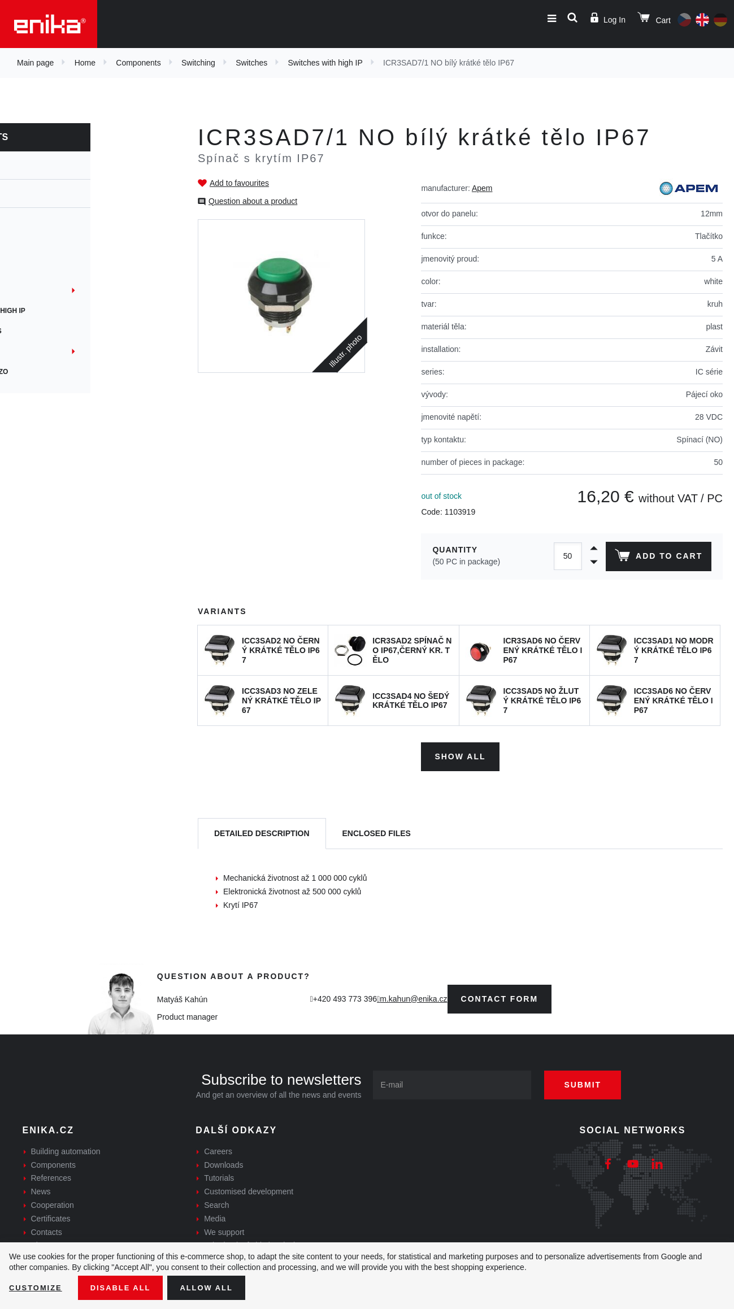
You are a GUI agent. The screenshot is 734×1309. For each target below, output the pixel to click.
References (51, 1175)
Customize (37, 1286)
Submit (591, 1081)
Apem (482, 188)
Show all (460, 753)
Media (214, 1215)
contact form (499, 996)
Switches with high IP (325, 62)
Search (216, 1202)
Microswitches (52, 331)
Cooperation (52, 1202)
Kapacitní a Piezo (55, 372)
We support (224, 1229)
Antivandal (44, 270)
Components (138, 62)
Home (85, 62)
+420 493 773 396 (345, 996)
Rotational (44, 229)
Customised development (248, 1189)
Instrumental (49, 351)
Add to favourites (239, 183)
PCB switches (49, 250)
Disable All (126, 1286)
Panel (34, 290)
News (41, 1189)
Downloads (223, 1162)
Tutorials (219, 1175)
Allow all (216, 1286)
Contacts (46, 1229)
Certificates (51, 1215)
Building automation (66, 1148)
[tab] (262, 831)
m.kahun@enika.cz (413, 996)
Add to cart (657, 557)
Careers (218, 1148)
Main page (35, 62)
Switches (251, 62)
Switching (198, 62)
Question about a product (253, 201)
